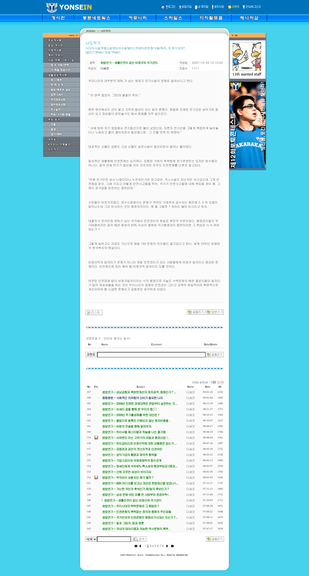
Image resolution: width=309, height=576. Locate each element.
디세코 (190, 392)
